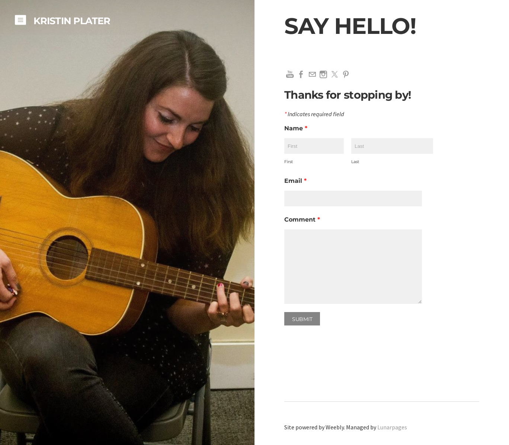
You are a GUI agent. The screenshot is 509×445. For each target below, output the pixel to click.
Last (355, 161)
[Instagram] (323, 74)
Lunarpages (392, 427)
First (288, 161)
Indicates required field (314, 114)
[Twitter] (334, 74)
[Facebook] (301, 74)
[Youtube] (290, 74)
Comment (302, 219)
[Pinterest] (345, 74)
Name (295, 128)
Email (295, 180)
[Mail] (312, 74)
